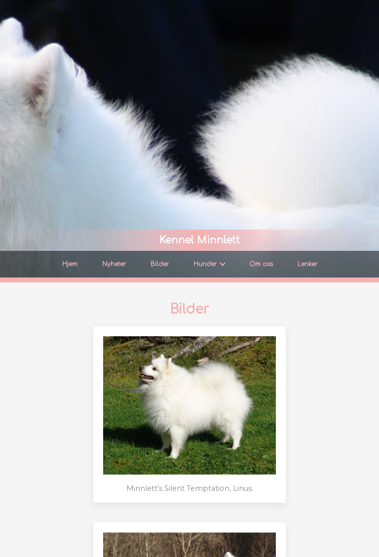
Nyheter (114, 264)
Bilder (160, 264)
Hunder (209, 264)
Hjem (69, 264)
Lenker (307, 264)
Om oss (261, 264)
